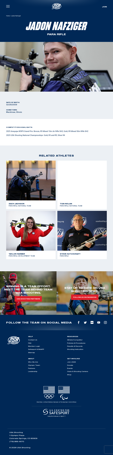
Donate (70, 365)
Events (70, 368)
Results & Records (75, 346)
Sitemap (31, 352)
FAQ (29, 343)
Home (8, 16)
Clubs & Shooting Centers (77, 371)
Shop (69, 374)
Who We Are (33, 362)
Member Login (34, 346)
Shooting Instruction (75, 349)
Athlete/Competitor (75, 340)
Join (104, 7)
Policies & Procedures (76, 343)
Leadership (32, 371)
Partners (31, 368)
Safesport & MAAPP (36, 349)
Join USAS (71, 362)
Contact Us (32, 340)
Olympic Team (34, 365)
